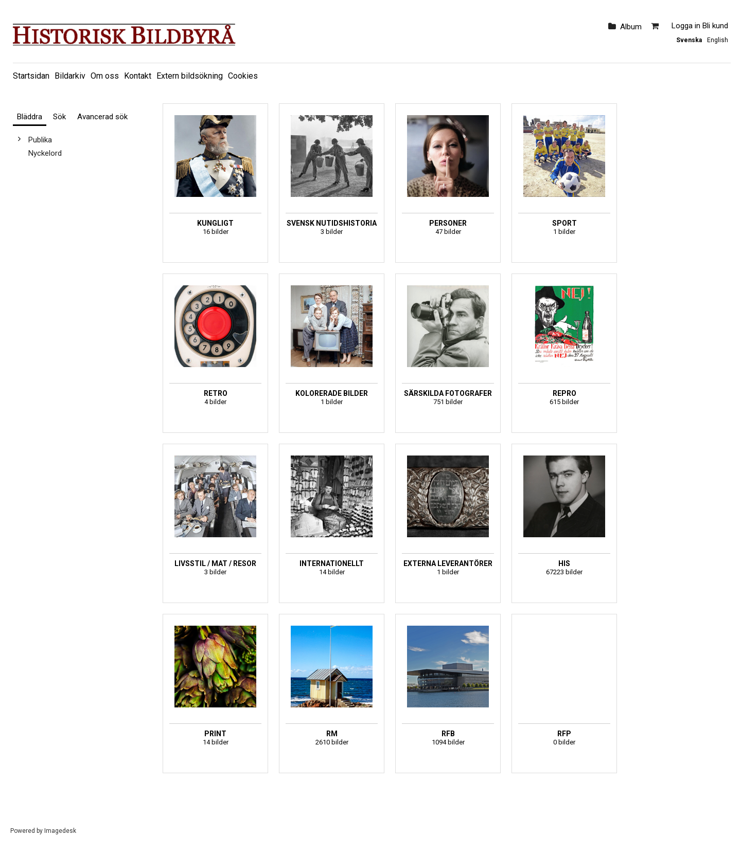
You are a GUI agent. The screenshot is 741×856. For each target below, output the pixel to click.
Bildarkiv (70, 76)
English (717, 40)
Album (631, 26)
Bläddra (29, 116)
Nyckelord (45, 153)
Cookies (243, 76)
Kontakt (137, 76)
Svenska (689, 40)
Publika (40, 139)
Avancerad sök (102, 116)
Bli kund (715, 25)
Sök (59, 116)
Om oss (105, 76)
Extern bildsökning (189, 76)
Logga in (686, 25)
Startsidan (31, 76)
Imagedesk (60, 830)
